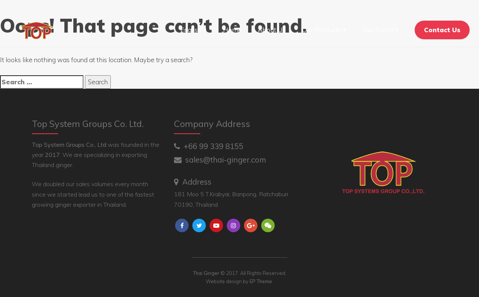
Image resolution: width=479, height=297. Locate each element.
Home (232, 30)
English (190, 30)
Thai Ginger (206, 273)
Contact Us (442, 30)
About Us (272, 30)
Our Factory (380, 30)
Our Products (321, 30)
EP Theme (261, 281)
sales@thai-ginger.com (220, 159)
